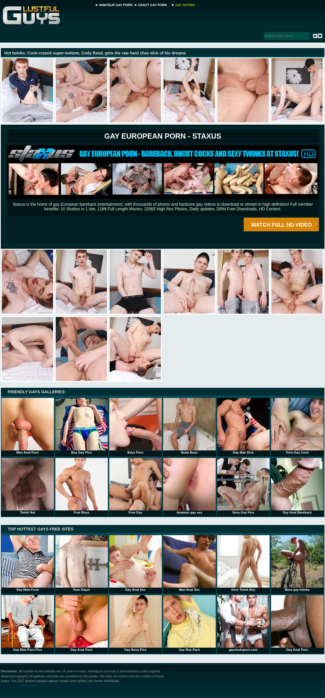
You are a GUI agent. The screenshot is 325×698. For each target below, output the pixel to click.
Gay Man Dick (243, 426)
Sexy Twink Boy (243, 563)
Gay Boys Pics (135, 623)
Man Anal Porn (27, 426)
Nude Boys (189, 426)
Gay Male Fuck (27, 563)
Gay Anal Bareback (297, 486)
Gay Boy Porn (189, 623)
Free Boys (81, 486)
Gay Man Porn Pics (27, 623)
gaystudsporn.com (243, 623)
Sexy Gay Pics (243, 486)
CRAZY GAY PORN (152, 5)
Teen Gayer (81, 563)
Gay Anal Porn (81, 623)
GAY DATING (185, 5)
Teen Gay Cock (297, 426)
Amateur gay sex (189, 486)
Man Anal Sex (189, 563)
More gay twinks (297, 563)
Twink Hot (27, 486)
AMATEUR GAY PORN (116, 5)
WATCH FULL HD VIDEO (281, 225)
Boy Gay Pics (81, 426)
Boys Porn (135, 426)
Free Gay (135, 486)
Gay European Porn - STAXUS (162, 136)
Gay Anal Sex (135, 563)
